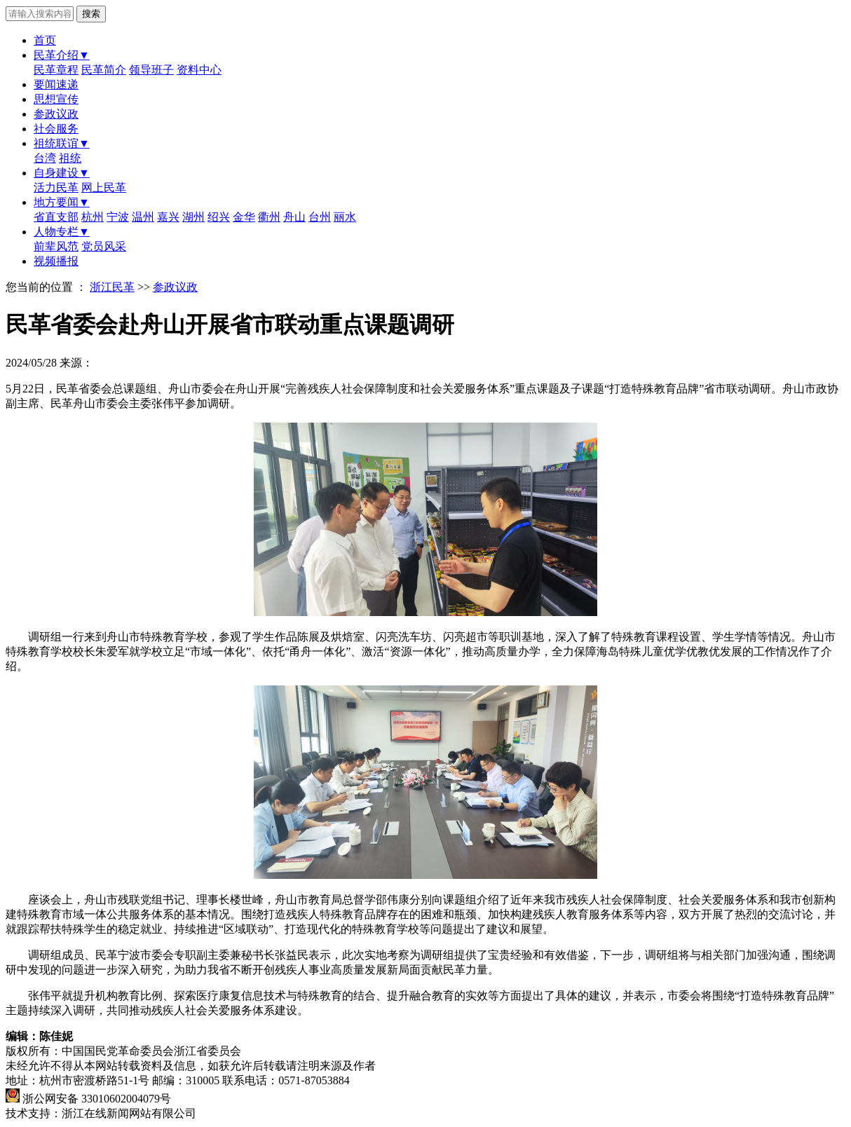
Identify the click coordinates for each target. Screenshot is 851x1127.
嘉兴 (168, 217)
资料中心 (199, 70)
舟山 (294, 217)
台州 (319, 217)
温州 (143, 217)
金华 (244, 217)
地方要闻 (62, 202)
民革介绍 (62, 55)
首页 (45, 40)
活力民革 (56, 187)
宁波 (118, 217)
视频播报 (56, 261)
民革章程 (56, 70)
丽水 (345, 217)
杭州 (92, 217)
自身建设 (62, 173)
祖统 (70, 158)
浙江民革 (112, 287)
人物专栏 (62, 232)
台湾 (45, 158)
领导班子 (151, 70)
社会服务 (56, 129)
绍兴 (218, 217)
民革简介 (103, 70)
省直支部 (56, 217)
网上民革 (103, 187)
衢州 (269, 217)
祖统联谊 (62, 143)
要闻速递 (56, 84)
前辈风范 (56, 246)
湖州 (193, 217)
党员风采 (103, 246)
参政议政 (56, 114)
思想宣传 (56, 99)
